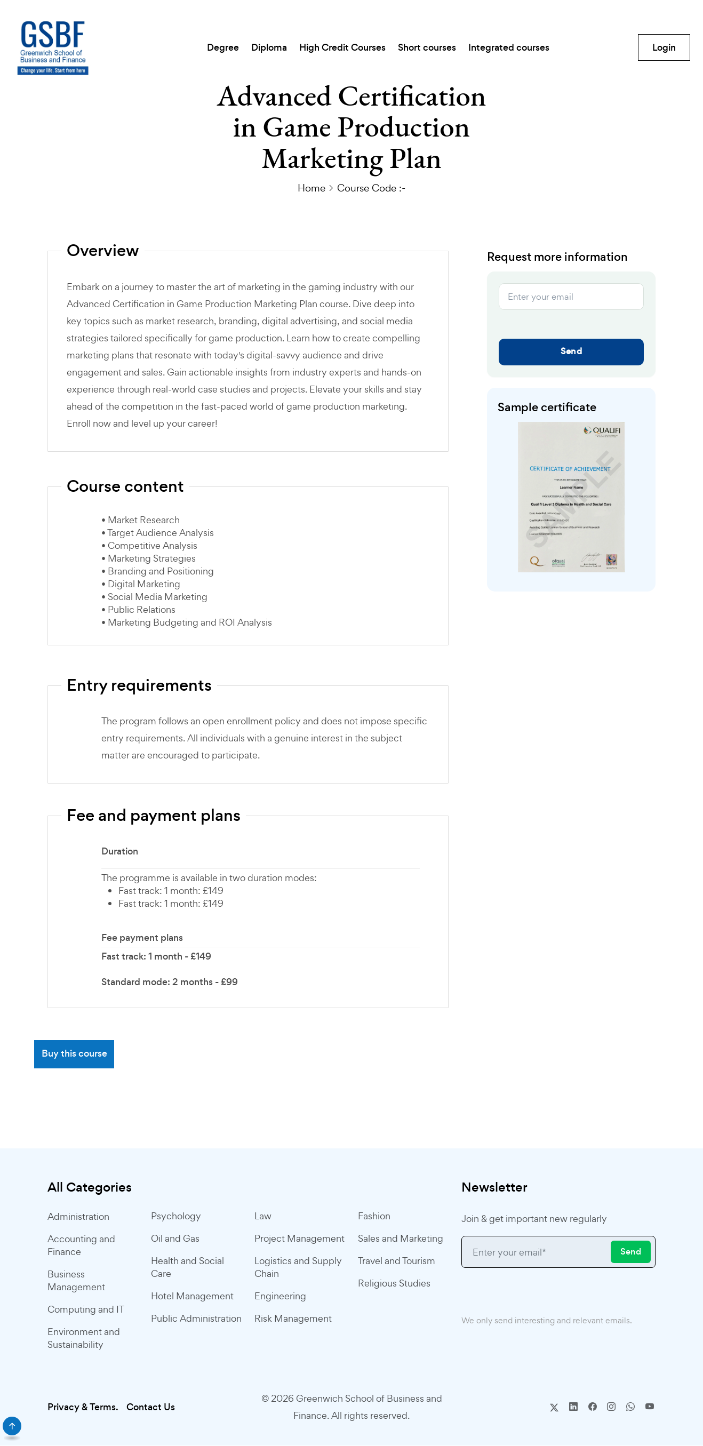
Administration (78, 1217)
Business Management (76, 1280)
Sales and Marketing (400, 1239)
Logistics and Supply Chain (298, 1267)
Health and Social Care (187, 1267)
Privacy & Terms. (82, 1407)
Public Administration (196, 1319)
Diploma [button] (261, 48)
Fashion (374, 1216)
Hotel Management (192, 1296)
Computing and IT (85, 1310)
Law (262, 1216)
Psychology (176, 1216)
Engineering (280, 1296)
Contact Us (150, 1407)
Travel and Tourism (396, 1261)
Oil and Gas (175, 1239)
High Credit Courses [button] (342, 48)
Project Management (299, 1239)
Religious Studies (394, 1283)
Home (311, 187)
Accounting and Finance (81, 1245)
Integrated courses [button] (522, 48)
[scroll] (12, 1426)
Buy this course (74, 1054)
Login (663, 48)
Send (571, 351)
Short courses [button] (433, 48)
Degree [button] (209, 48)
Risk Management (293, 1319)
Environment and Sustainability (83, 1338)
